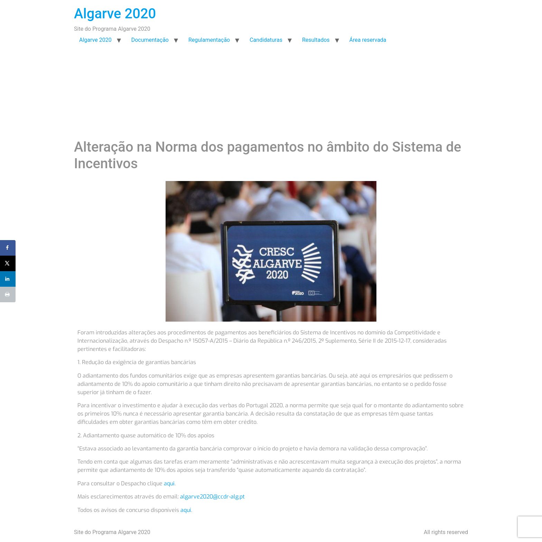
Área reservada (367, 40)
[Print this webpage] (8, 294)
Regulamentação (209, 40)
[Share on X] (8, 263)
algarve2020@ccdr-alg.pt (212, 496)
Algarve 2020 (115, 14)
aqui (169, 483)
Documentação (150, 40)
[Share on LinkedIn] (8, 279)
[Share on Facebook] (8, 248)
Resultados (316, 40)
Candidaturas (266, 40)
